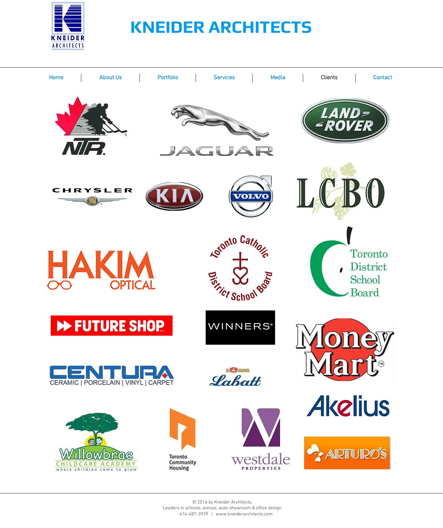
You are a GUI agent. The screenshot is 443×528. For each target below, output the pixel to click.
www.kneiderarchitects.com (244, 514)
